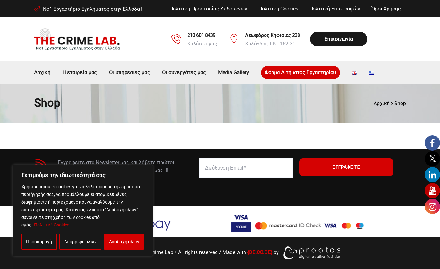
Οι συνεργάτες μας (184, 73)
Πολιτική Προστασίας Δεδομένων (208, 9)
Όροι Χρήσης (386, 9)
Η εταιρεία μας (79, 73)
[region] (83, 210)
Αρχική (42, 73)
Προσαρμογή (39, 241)
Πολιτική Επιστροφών (334, 9)
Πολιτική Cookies (51, 224)
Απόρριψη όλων (80, 241)
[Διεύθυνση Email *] (246, 168)
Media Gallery (233, 73)
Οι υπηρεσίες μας (129, 73)
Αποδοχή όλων (124, 241)
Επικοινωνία (338, 39)
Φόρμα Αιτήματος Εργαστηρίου (300, 73)
